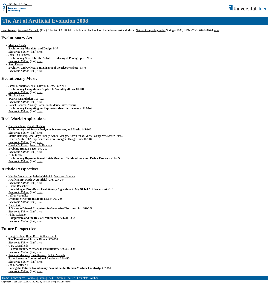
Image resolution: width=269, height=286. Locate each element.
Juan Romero (8, 30)
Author (94, 277)
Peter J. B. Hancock (41, 145)
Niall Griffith (38, 85)
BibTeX (216, 31)
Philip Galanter (17, 214)
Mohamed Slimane (64, 176)
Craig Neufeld (16, 236)
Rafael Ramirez (17, 104)
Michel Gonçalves (95, 135)
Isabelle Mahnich (43, 176)
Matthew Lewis (17, 45)
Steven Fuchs (115, 135)
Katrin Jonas (77, 135)
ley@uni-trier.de (63, 281)
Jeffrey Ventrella (17, 195)
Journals (31, 277)
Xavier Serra (69, 104)
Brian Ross (32, 236)
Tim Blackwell (16, 95)
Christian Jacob (17, 126)
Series (42, 277)
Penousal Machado (28, 30)
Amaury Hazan (36, 104)
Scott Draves (15, 64)
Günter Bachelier (18, 185)
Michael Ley (49, 281)
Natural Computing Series (151, 30)
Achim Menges (59, 135)
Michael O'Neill (56, 85)
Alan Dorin (14, 205)
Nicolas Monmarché (19, 176)
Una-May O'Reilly (39, 135)
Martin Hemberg (17, 135)
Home (5, 277)
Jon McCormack (17, 264)
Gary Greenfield (17, 245)
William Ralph (48, 236)
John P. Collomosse (19, 54)
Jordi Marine (53, 104)
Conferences (18, 277)
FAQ (50, 277)
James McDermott (18, 85)
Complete (82, 277)
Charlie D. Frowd (18, 145)
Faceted (70, 277)
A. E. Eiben (15, 154)
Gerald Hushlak (36, 126)
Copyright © (7, 281)
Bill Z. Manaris (56, 255)
